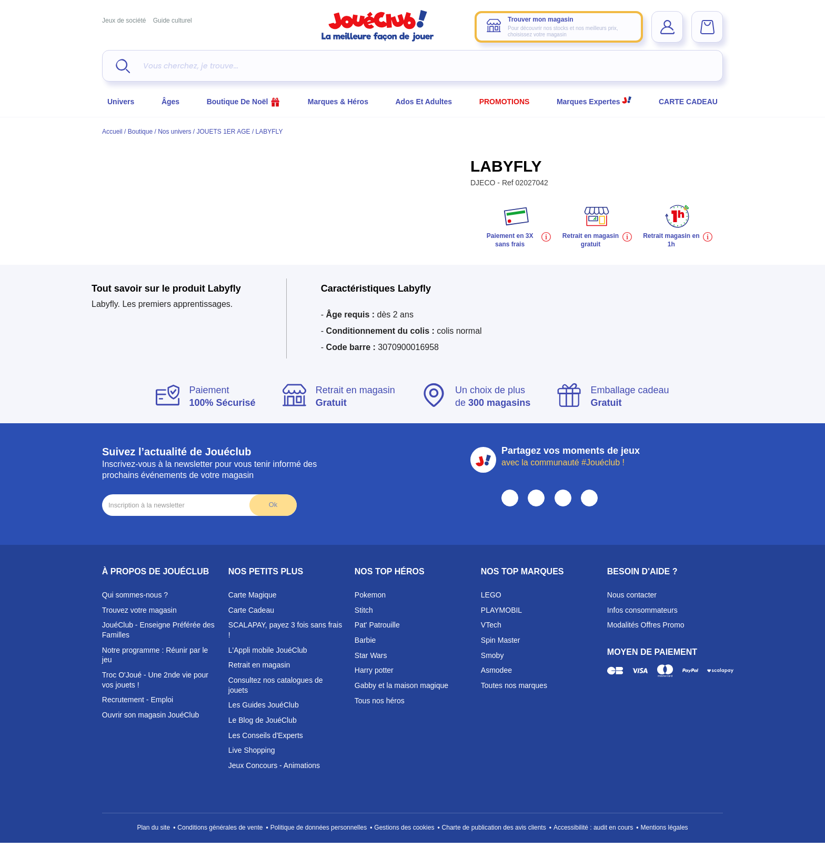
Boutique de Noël (244, 101)
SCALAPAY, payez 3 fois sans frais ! (285, 630)
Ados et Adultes (424, 101)
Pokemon (370, 595)
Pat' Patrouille (377, 625)
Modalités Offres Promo (646, 625)
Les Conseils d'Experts (265, 735)
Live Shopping (251, 750)
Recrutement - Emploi (137, 699)
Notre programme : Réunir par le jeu (155, 655)
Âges (170, 101)
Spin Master (500, 640)
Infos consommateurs (642, 610)
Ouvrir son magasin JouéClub (150, 715)
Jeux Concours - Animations (274, 765)
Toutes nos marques (514, 685)
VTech (491, 625)
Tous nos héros (380, 700)
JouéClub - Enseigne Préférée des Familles (158, 630)
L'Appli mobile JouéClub (267, 650)
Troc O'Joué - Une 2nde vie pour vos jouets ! (155, 680)
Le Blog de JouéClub (262, 720)
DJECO (483, 182)
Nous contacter (632, 595)
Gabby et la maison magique (401, 685)
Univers (120, 101)
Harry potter (374, 670)
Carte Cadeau (251, 610)
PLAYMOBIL (501, 610)
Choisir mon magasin (579, 126)
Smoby (492, 655)
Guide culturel (172, 20)
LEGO (491, 595)
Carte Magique (252, 595)
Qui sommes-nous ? (135, 595)
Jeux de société (124, 20)
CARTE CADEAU (688, 101)
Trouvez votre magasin (139, 610)
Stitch (364, 610)
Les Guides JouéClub (263, 705)
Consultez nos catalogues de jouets (275, 685)
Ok (273, 505)
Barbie (365, 640)
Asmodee (496, 670)
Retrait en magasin (259, 665)
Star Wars (371, 655)
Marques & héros (338, 101)
